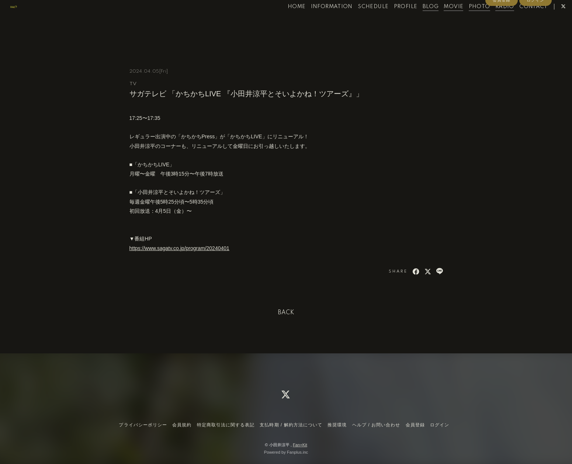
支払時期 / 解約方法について (291, 424)
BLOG (415, 21)
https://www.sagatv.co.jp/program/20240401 (179, 248)
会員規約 (181, 424)
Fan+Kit (300, 445)
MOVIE (438, 21)
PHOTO (464, 21)
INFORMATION (316, 21)
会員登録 (501, 34)
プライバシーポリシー (143, 424)
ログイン (535, 34)
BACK (286, 313)
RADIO (489, 21)
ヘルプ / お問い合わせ (376, 424)
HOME (281, 21)
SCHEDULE (358, 21)
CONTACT (518, 21)
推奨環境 (337, 424)
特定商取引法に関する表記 (225, 424)
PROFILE (390, 21)
